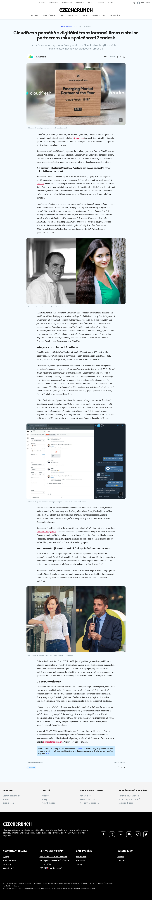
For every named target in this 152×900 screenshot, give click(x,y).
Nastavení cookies (88, 888)
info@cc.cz (15, 886)
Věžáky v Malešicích (89, 803)
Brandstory (66, 27)
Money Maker (98, 15)
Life (61, 15)
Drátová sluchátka (12, 796)
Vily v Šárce (85, 796)
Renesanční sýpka (88, 799)
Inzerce (100, 3)
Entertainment (10, 860)
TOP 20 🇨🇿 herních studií (51, 868)
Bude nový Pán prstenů (129, 799)
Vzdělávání (8, 868)
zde (47, 753)
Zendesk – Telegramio (46, 532)
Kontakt (121, 860)
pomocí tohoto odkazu (52, 742)
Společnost (49, 15)
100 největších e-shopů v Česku (54, 860)
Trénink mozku (48, 803)
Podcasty (53, 3)
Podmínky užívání (10, 888)
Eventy (42, 3)
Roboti (6, 799)
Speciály (80, 3)
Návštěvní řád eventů (71, 888)
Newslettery (67, 3)
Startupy (72, 15)
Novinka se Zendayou (129, 796)
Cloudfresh (79, 138)
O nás (110, 3)
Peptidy (45, 796)
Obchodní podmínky (54, 888)
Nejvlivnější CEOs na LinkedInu (53, 856)
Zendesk (40, 183)
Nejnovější (115, 15)
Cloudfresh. (81, 749)
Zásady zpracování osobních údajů (31, 888)
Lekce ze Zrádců (126, 803)
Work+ (90, 3)
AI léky (44, 799)
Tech (84, 15)
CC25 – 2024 (45, 864)
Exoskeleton (8, 803)
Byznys (34, 15)
